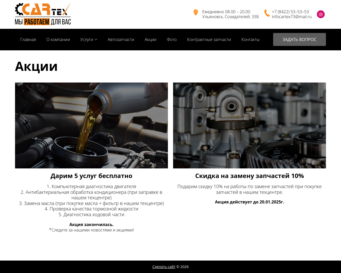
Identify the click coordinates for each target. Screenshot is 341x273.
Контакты (250, 39)
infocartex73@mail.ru (292, 16)
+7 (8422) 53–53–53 (290, 12)
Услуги (86, 39)
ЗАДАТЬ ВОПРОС (299, 39)
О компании (58, 39)
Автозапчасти (121, 39)
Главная (28, 39)
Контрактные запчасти (209, 39)
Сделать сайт (163, 266)
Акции (151, 39)
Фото (172, 39)
